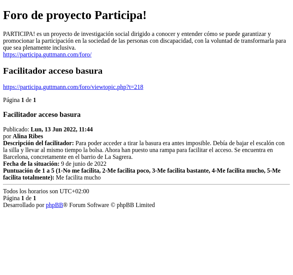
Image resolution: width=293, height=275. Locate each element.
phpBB (54, 205)
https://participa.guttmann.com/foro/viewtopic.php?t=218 (73, 87)
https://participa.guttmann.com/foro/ (47, 54)
